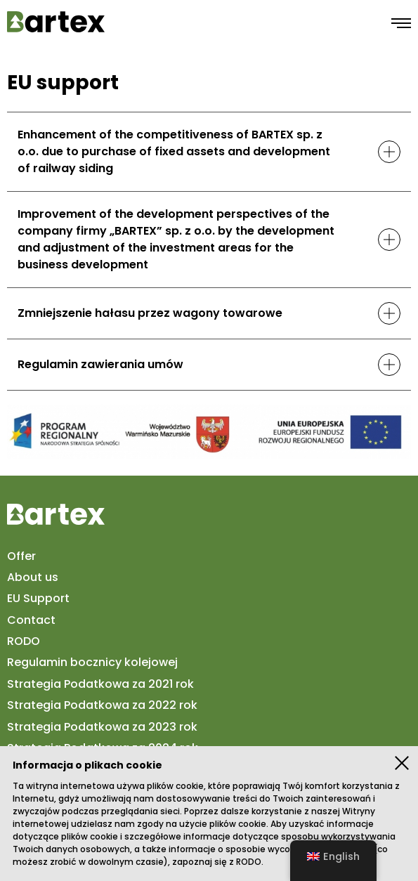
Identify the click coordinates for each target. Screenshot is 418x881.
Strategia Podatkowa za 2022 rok (102, 705)
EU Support (38, 598)
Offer (21, 555)
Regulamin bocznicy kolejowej (92, 662)
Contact (31, 620)
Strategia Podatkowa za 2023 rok (102, 726)
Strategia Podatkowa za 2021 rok (100, 684)
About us (32, 577)
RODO (248, 862)
